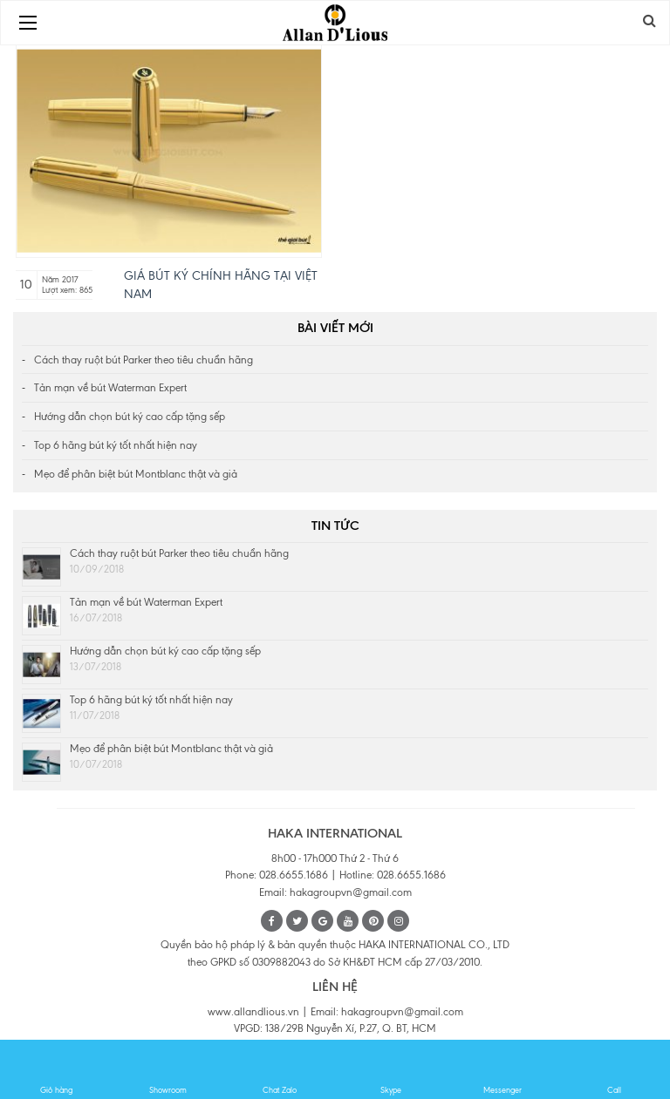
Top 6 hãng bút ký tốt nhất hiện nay (115, 445)
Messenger (503, 1070)
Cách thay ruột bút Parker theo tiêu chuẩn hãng (143, 360)
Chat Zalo (279, 1070)
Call (614, 1070)
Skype (391, 1070)
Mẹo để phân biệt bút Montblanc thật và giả (135, 474)
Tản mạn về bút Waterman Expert (110, 388)
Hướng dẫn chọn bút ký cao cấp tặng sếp (129, 416)
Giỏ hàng (56, 1070)
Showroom (168, 1070)
